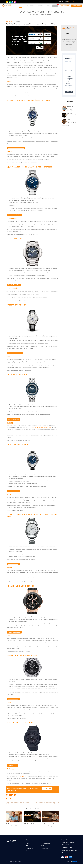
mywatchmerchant (9, 22)
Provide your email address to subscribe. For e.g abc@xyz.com (68, 71)
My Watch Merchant (21, 777)
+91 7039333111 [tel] (65, 845)
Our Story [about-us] (29, 843)
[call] (7, 2)
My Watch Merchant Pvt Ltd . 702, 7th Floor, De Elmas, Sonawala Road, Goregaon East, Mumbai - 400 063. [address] (69, 850)
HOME (20, 5)
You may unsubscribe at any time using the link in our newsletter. (69, 88)
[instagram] (15, 2)
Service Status (65, 5)
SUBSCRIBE (69, 92)
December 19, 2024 (70, 111)
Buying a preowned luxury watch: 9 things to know (71, 122)
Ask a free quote (47, 789)
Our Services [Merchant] (32, 5)
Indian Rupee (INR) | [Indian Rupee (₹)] (63, 1)
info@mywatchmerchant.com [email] (68, 843)
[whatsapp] (10, 2)
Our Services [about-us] (29, 846)
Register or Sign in (72, 1)
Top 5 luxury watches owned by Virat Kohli (71, 109)
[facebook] (12, 2)
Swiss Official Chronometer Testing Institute (41, 428)
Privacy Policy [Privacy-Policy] (45, 846)
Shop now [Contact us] (55, 5)
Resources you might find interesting (41, 11)
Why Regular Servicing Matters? (32, 824)
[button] (16, 148)
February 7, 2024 (70, 116)
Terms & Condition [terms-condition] (46, 843)
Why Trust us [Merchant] (40, 5)
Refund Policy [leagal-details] (45, 849)
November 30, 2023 (65, 126)
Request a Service (76, 5)
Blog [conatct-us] (28, 851)
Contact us (48, 5)
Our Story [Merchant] (26, 5)
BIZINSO (74, 861)
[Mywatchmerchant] (8, 6)
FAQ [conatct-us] (43, 851)
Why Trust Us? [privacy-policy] (30, 849)
